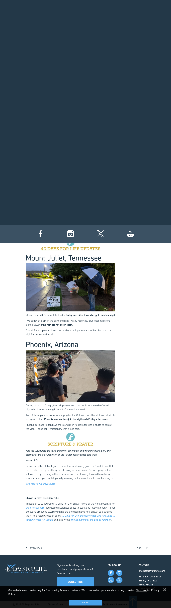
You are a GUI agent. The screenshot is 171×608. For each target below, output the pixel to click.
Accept (85, 602)
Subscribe (75, 582)
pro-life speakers (35, 507)
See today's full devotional (40, 483)
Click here (141, 590)
